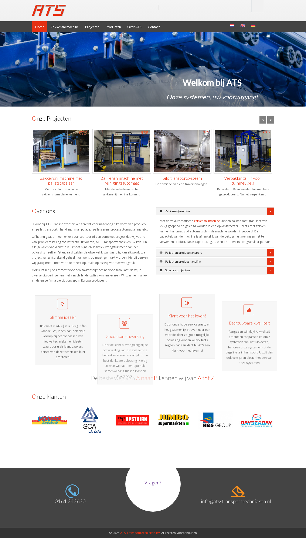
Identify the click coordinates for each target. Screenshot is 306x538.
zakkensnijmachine (207, 221)
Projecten (92, 27)
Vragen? (153, 483)
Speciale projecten (175, 270)
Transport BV (105, 7)
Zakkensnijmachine (65, 27)
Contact (154, 27)
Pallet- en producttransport (181, 252)
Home (39, 27)
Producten (113, 27)
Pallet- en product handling (180, 261)
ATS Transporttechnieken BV (140, 533)
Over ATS (134, 27)
